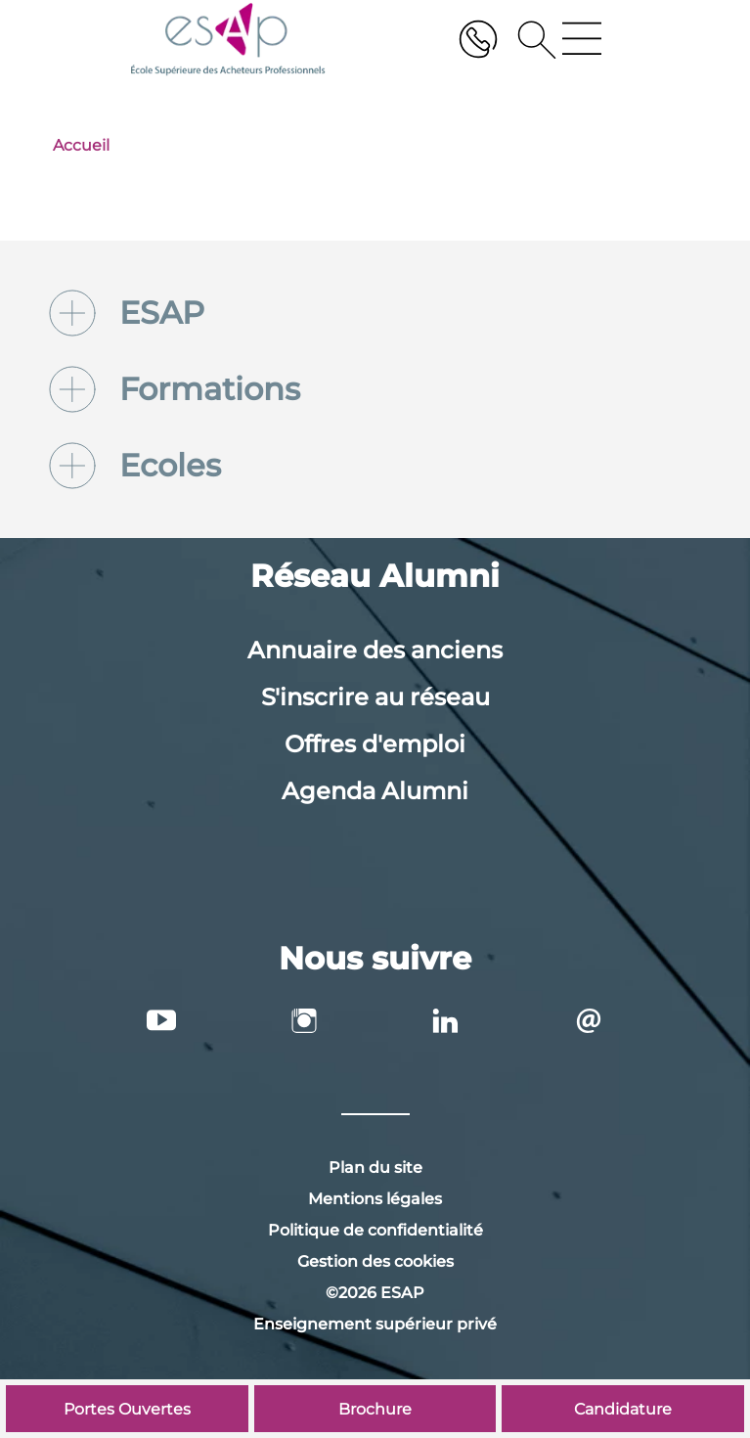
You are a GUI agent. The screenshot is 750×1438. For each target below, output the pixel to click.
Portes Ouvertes (127, 1409)
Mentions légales (375, 1199)
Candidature (623, 1409)
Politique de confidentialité (375, 1230)
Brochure (375, 1409)
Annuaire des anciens (375, 650)
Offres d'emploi (375, 744)
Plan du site (375, 1167)
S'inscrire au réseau (375, 697)
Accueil (81, 145)
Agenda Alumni (375, 791)
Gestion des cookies (375, 1261)
